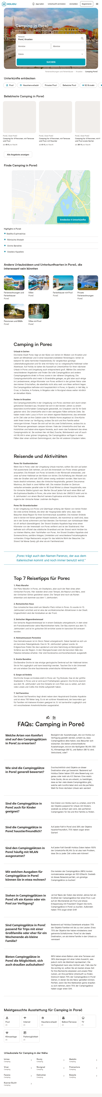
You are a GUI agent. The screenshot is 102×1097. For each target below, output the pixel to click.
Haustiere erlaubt (29, 85)
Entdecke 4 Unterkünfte (73, 219)
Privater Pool (51, 85)
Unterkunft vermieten (57, 4)
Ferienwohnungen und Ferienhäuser (59, 71)
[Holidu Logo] (14, 4)
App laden (38, 4)
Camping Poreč (91, 71)
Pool (10, 85)
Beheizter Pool (70, 85)
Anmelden (74, 4)
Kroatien (79, 71)
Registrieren (87, 4)
